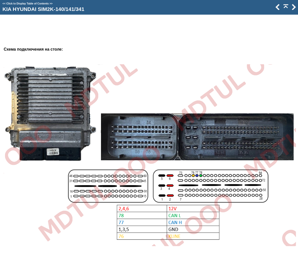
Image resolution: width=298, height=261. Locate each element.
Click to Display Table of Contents (27, 3)
